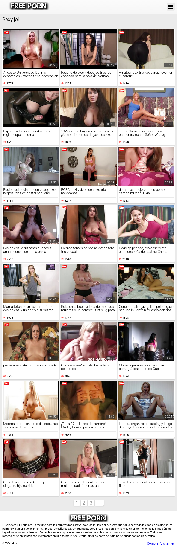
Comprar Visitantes (161, 543)
